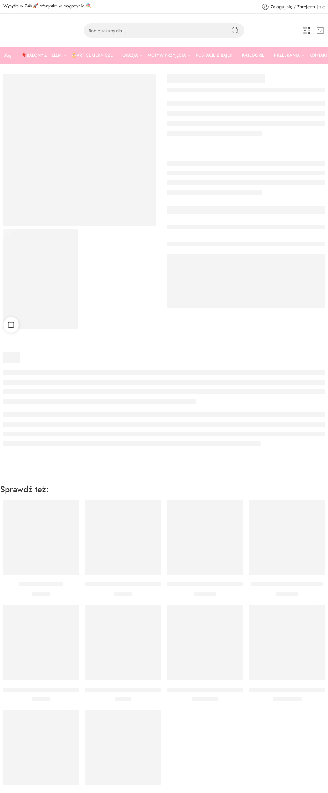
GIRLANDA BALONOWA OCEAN (207, 584)
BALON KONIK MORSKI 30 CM (205, 689)
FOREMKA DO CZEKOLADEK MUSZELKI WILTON (145, 584)
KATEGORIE (253, 55)
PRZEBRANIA (287, 55)
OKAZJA (130, 55)
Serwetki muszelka (41, 584)
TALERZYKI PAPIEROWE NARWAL (45, 689)
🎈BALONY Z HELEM (41, 55)
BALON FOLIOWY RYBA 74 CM (287, 689)
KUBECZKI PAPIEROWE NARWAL (126, 689)
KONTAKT (319, 55)
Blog (7, 55)
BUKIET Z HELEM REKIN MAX (287, 584)
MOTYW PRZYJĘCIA (167, 55)
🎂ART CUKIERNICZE (92, 55)
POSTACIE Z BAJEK (214, 55)
